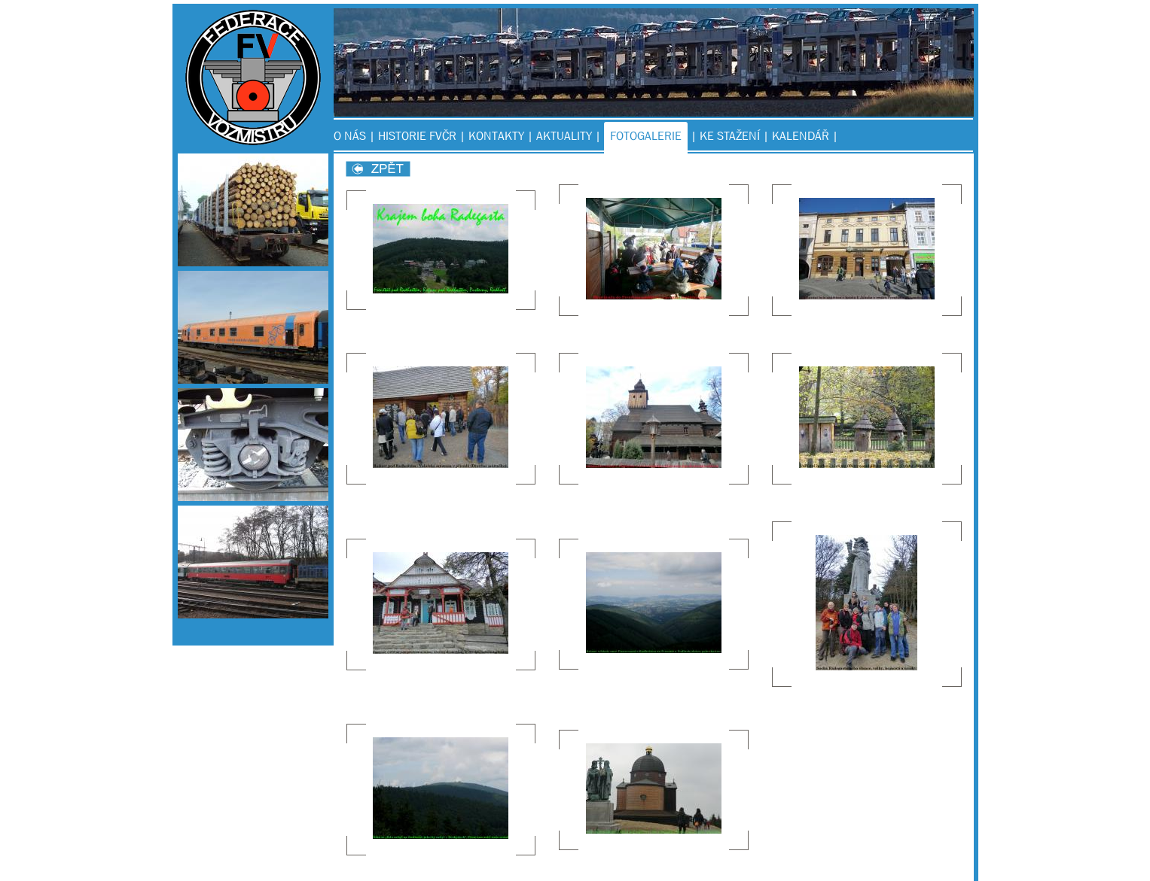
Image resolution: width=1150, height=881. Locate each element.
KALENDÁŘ (800, 136)
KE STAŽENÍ (730, 136)
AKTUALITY (564, 136)
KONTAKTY (496, 136)
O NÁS (350, 136)
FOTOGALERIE (646, 136)
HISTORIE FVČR (417, 136)
